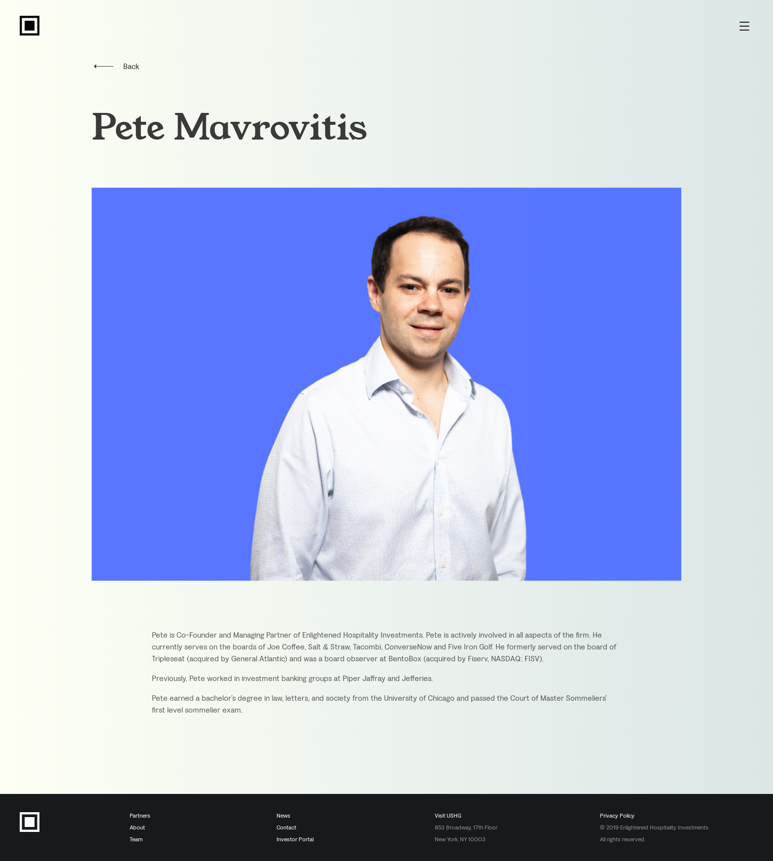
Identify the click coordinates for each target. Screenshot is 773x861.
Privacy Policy (617, 816)
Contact (286, 827)
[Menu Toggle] (744, 26)
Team (136, 839)
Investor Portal (295, 839)
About (137, 827)
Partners (140, 816)
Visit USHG (448, 816)
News (283, 816)
